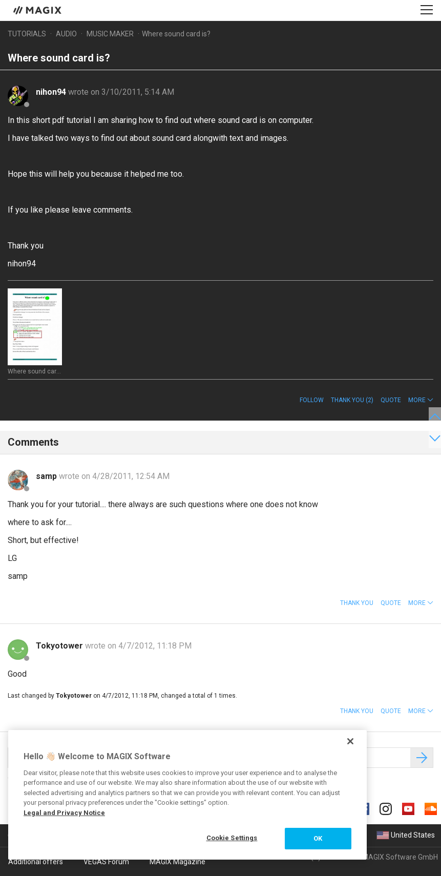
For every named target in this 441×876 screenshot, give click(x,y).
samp (47, 476)
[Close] (350, 741)
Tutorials (27, 34)
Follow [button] (312, 400)
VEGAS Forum (106, 862)
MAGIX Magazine (177, 862)
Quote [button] (391, 400)
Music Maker (110, 34)
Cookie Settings (232, 838)
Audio (66, 34)
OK (317, 838)
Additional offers (35, 862)
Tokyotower (60, 646)
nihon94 (52, 92)
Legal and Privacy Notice (64, 813)
